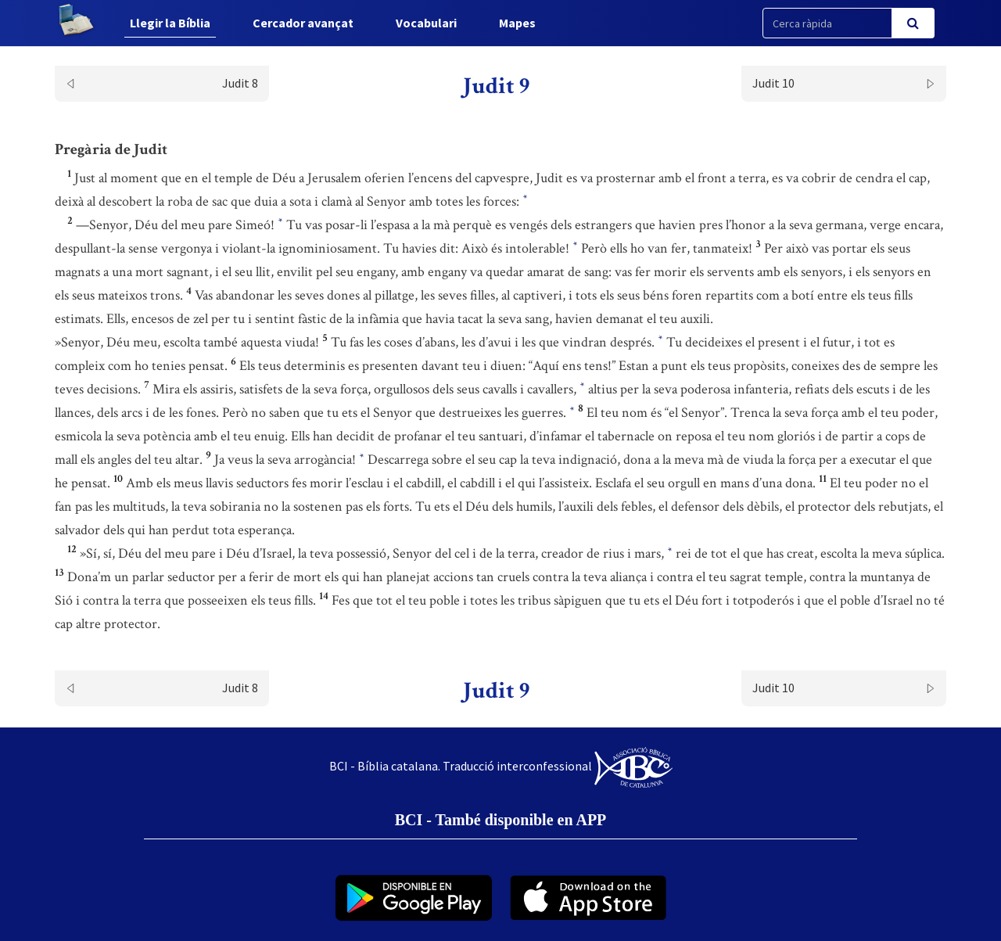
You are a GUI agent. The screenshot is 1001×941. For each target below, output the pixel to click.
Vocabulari (426, 23)
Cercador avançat (303, 23)
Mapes (517, 23)
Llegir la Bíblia (170, 23)
